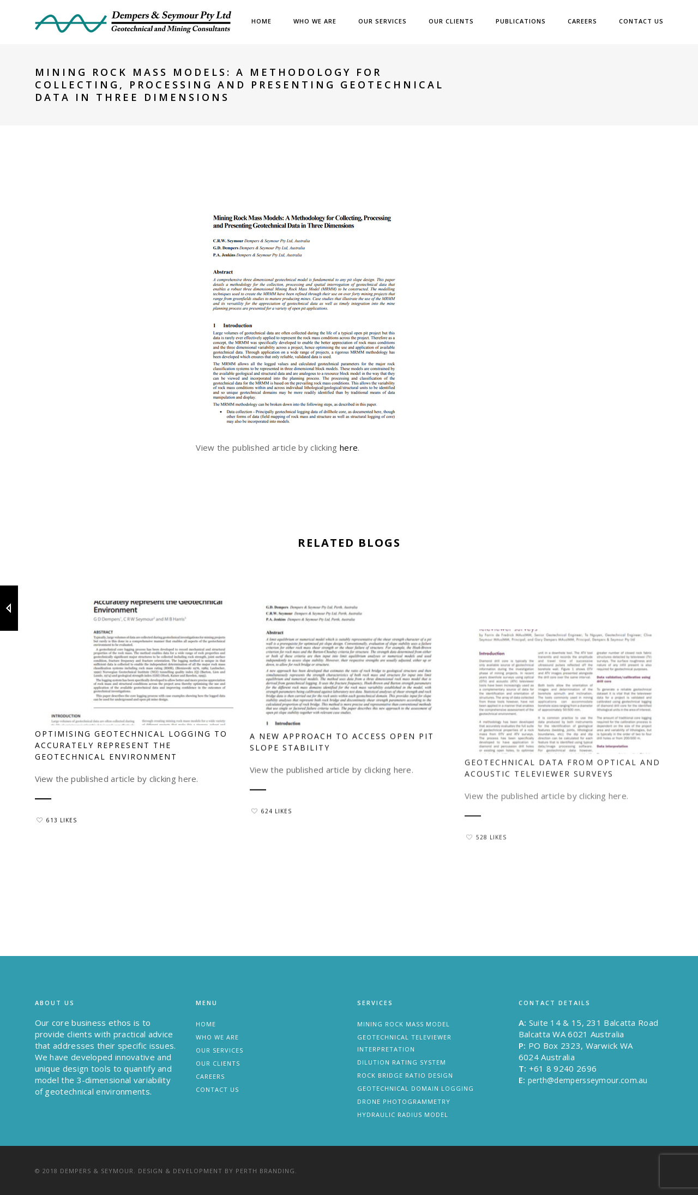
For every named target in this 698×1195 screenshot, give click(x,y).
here (349, 447)
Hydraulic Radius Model (402, 1114)
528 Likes (486, 886)
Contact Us (641, 21)
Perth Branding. (266, 1171)
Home (261, 21)
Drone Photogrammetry (403, 1101)
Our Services (382, 21)
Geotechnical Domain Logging (415, 1088)
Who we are (314, 21)
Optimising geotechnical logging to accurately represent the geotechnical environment (131, 745)
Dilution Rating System (401, 1062)
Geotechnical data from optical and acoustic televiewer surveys (562, 817)
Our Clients (451, 21)
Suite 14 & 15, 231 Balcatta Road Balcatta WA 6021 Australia (589, 1028)
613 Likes (57, 820)
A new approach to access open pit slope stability (342, 771)
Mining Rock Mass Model (403, 1024)
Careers (582, 21)
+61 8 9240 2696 (563, 1068)
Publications (521, 21)
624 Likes (271, 840)
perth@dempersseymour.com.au (588, 1080)
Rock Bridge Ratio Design (405, 1075)
